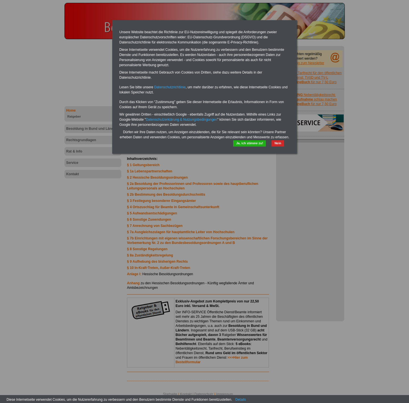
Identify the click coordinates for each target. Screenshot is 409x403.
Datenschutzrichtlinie (170, 87)
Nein (277, 143)
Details (240, 400)
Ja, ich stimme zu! (249, 143)
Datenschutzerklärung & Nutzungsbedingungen (181, 120)
